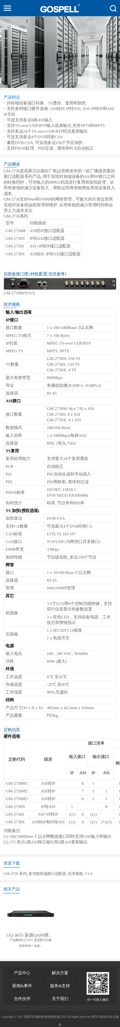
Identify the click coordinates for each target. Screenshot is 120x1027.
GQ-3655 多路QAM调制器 (32, 935)
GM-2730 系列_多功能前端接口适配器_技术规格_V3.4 (47, 874)
